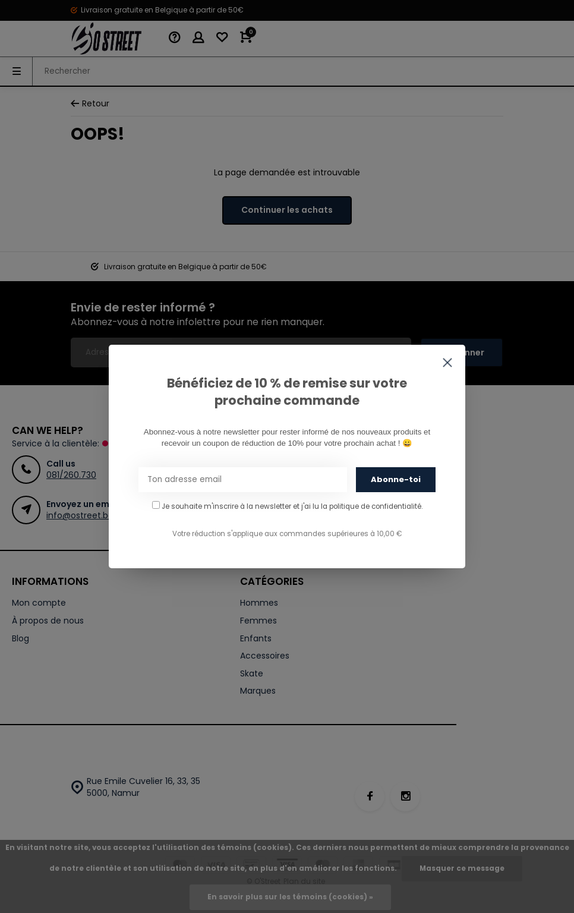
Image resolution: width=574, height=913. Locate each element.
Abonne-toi (396, 479)
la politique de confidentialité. (371, 506)
